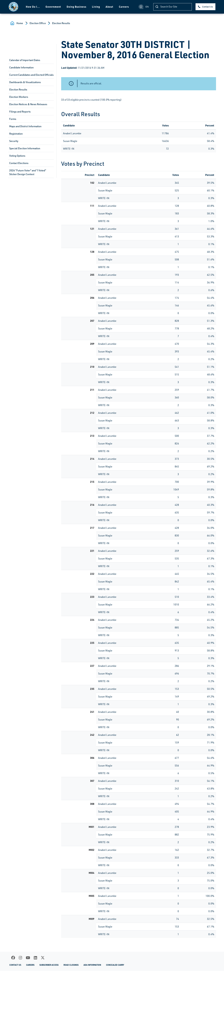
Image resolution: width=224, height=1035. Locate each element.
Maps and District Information (25, 126)
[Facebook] (13, 957)
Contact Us (207, 6)
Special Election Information (24, 148)
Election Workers (18, 96)
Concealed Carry (115, 964)
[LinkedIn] (35, 957)
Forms (12, 118)
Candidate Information (21, 67)
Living (96, 6)
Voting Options (17, 155)
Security (13, 141)
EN (144, 7)
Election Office (38, 23)
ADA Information (92, 964)
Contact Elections (18, 163)
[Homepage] (13, 6)
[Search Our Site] (172, 6)
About (109, 6)
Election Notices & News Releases (28, 104)
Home (19, 23)
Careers (124, 6)
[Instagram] (20, 957)
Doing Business (76, 6)
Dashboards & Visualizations (25, 82)
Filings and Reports (20, 111)
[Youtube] (28, 957)
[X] (42, 957)
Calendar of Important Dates (24, 60)
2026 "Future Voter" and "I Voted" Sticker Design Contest (27, 172)
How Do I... (33, 6)
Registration (16, 133)
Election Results (61, 23)
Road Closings (71, 964)
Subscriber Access (49, 964)
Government (53, 6)
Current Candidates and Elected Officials (31, 74)
